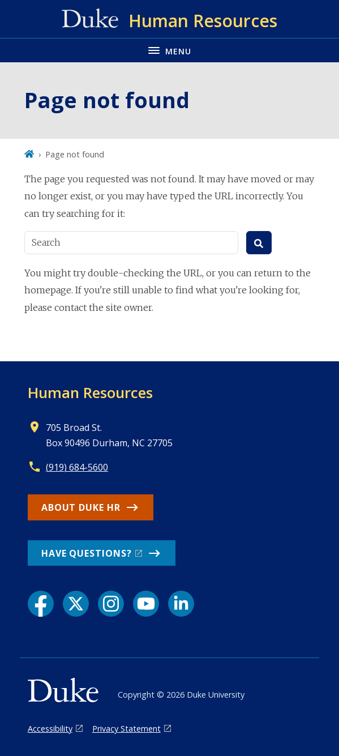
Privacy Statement (126, 728)
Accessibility (50, 728)
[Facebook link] (41, 604)
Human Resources (90, 392)
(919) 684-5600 (77, 467)
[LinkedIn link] (181, 604)
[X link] (76, 604)
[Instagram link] (111, 604)
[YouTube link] (146, 604)
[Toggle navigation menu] (169, 50)
